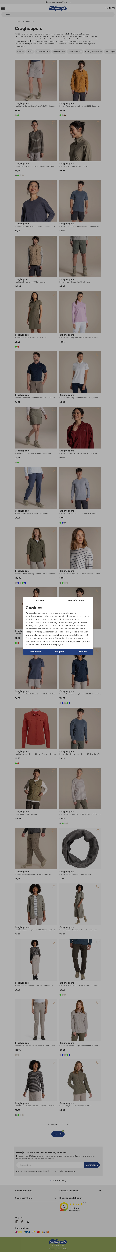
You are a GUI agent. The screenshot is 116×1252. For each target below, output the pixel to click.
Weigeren (59, 651)
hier (62, 638)
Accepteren (35, 651)
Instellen (82, 651)
